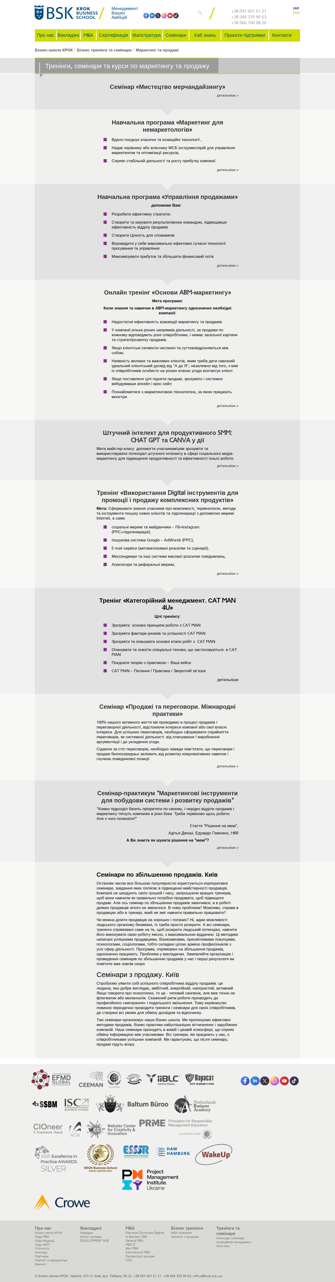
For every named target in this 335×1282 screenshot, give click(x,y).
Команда (41, 1252)
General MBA (134, 1240)
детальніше (227, 95)
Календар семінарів (230, 1238)
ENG (296, 13)
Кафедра (86, 1233)
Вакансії (40, 1264)
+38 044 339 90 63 (248, 17)
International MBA (138, 1252)
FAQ (129, 1260)
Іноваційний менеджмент (233, 1242)
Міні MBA (132, 1248)
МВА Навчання (181, 1233)
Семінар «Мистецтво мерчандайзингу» (167, 87)
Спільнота (42, 1248)
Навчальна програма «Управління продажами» (167, 197)
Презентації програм (140, 1256)
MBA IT (130, 1244)
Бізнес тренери (91, 1236)
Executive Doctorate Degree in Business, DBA (145, 1234)
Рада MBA (42, 1236)
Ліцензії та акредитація (51, 1260)
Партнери (41, 1256)
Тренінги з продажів (185, 1236)
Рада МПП (42, 1244)
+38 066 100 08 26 (248, 22)
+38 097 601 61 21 (248, 11)
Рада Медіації (44, 1240)
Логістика (222, 1246)
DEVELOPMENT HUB (94, 1240)
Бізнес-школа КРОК (48, 1233)
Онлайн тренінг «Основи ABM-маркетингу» (167, 292)
